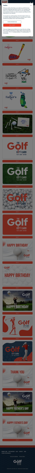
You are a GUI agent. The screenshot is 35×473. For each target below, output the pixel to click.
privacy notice (16, 31)
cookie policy (25, 31)
